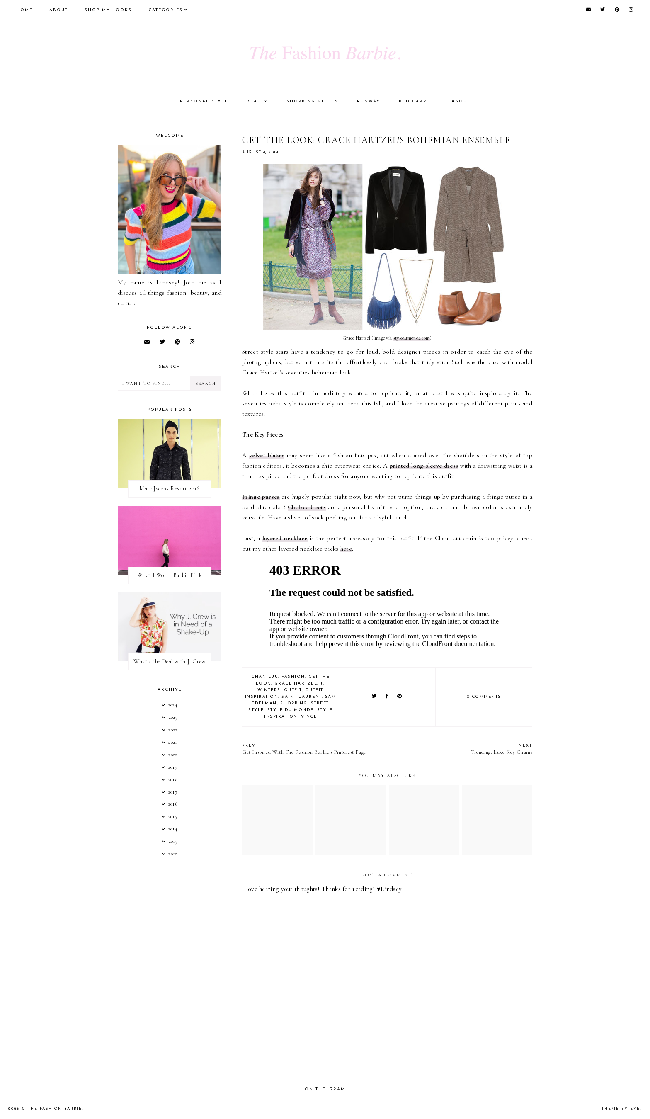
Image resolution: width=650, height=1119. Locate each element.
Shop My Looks (108, 10)
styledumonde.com (411, 338)
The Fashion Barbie (55, 1109)
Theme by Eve (620, 1109)
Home (24, 10)
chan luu (264, 677)
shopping (294, 703)
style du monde (290, 710)
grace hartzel (296, 683)
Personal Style (204, 101)
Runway (368, 101)
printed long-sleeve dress (424, 465)
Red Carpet (416, 101)
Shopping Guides (312, 101)
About (58, 10)
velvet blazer (266, 455)
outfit (293, 690)
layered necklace (285, 538)
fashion (293, 677)
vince (309, 716)
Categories (165, 10)
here (346, 548)
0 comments (484, 696)
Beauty (257, 101)
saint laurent (301, 696)
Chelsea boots (307, 507)
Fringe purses (261, 496)
